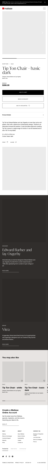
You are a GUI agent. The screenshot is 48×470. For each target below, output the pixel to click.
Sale (12, 64)
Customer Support (6, 438)
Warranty (4, 440)
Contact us (20, 442)
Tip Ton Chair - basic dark (34, 389)
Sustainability (21, 438)
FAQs (3, 442)
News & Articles (21, 436)
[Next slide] (42, 32)
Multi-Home (14, 448)
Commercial (22, 448)
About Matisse (21, 434)
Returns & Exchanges (7, 436)
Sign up (4, 424)
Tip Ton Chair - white (12, 388)
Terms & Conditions (8, 462)
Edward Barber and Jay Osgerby (14, 76)
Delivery (4, 434)
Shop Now (5, 64)
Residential (5, 448)
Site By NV (28, 462)
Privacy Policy (19, 462)
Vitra (6, 78)
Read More (5, 270)
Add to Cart (23, 92)
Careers (19, 440)
